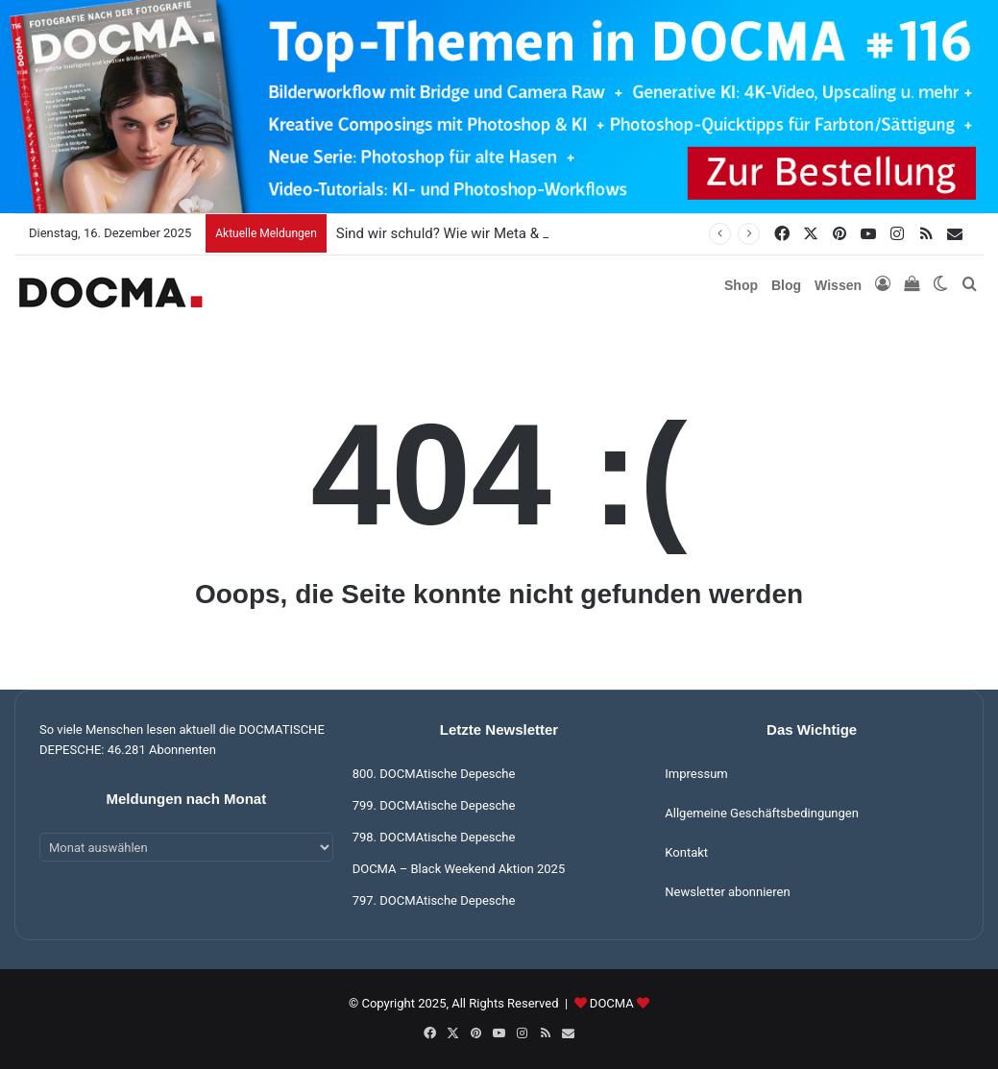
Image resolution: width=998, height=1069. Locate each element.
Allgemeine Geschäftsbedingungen (762, 813)
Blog (786, 285)
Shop (741, 285)
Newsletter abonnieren (727, 892)
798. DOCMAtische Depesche (434, 837)
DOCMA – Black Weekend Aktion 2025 (459, 869)
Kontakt (686, 852)
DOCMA (612, 1003)
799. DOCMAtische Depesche (434, 805)
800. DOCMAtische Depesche (434, 773)
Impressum (696, 773)
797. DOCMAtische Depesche (434, 900)
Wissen (838, 285)
